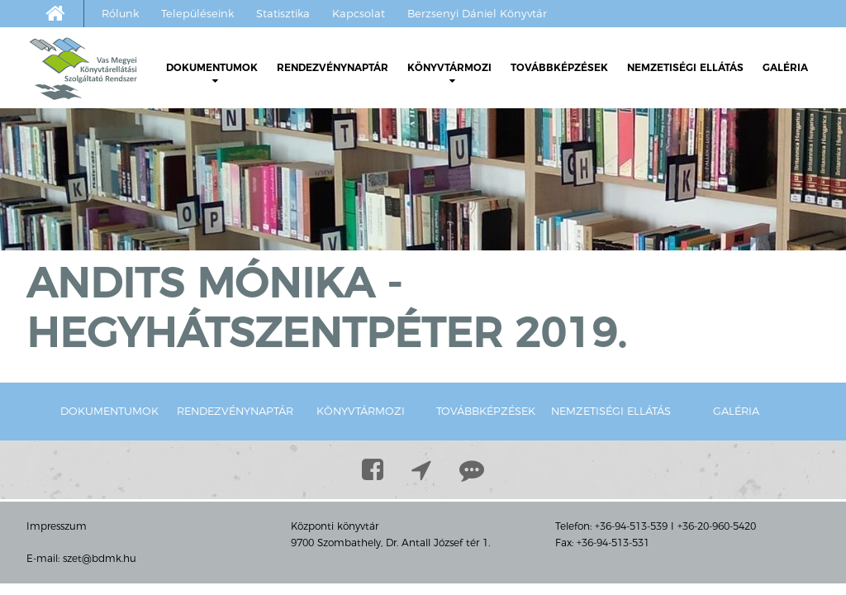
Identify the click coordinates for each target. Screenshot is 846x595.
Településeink (197, 13)
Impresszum (56, 526)
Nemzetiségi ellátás (685, 67)
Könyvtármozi (449, 73)
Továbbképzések (559, 67)
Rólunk (120, 13)
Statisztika (283, 13)
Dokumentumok (212, 73)
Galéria (785, 67)
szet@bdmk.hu (99, 558)
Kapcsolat (358, 13)
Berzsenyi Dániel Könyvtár (477, 13)
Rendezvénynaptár (332, 67)
